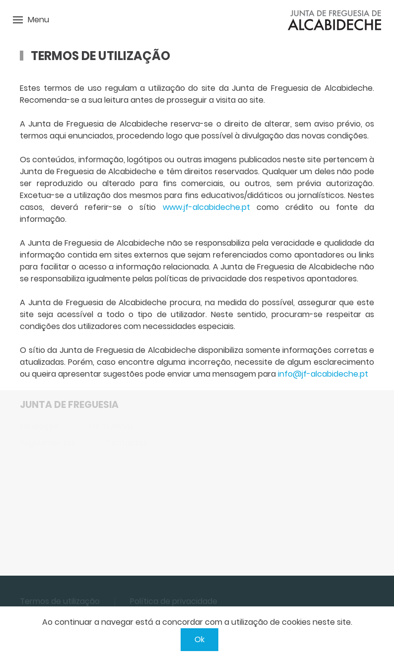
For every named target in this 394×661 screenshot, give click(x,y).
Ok (199, 639)
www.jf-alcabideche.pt (206, 207)
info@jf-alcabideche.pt (323, 374)
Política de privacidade (173, 601)
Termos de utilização (60, 601)
